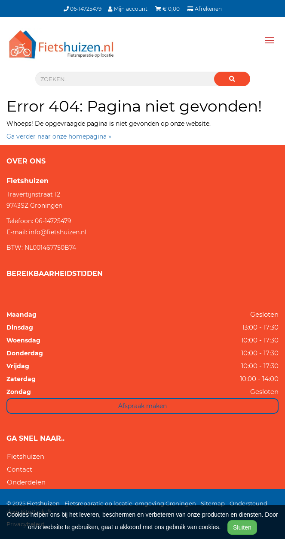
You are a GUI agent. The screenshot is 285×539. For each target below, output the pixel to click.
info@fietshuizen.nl (57, 232)
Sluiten (242, 527)
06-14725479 (82, 9)
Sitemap (213, 503)
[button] (232, 79)
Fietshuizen (25, 456)
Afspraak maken (142, 406)
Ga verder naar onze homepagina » (58, 136)
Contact (19, 469)
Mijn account (128, 9)
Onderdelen (26, 482)
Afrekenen (204, 9)
